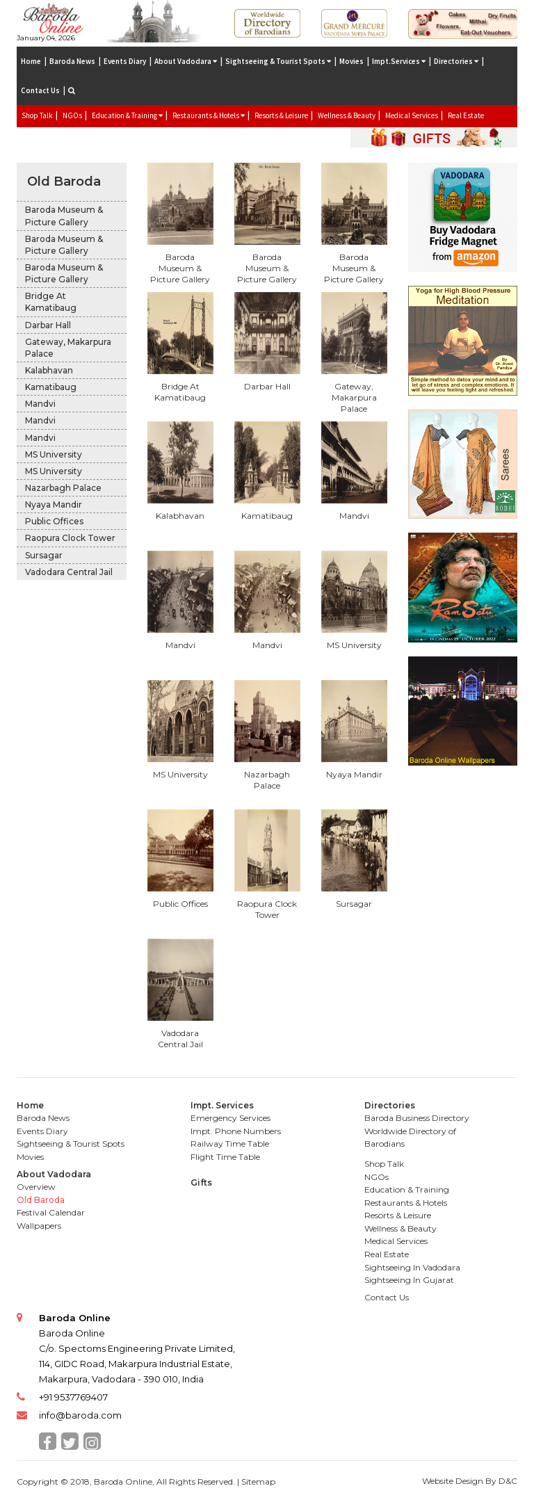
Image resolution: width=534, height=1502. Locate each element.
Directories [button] (456, 61)
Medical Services (411, 115)
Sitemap (258, 1481)
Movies (351, 61)
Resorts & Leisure (281, 115)
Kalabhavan (49, 370)
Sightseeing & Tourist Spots (70, 1143)
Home (31, 61)
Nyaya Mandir (53, 504)
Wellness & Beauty (346, 115)
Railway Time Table (230, 1143)
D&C (508, 1481)
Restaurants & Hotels (405, 1202)
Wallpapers (39, 1225)
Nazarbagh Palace (63, 488)
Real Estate (466, 115)
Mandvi (40, 403)
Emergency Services (230, 1118)
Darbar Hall (48, 325)
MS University (53, 454)
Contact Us (40, 90)
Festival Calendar (51, 1212)
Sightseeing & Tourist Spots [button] (278, 61)
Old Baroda (64, 181)
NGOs (72, 115)
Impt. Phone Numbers (236, 1131)
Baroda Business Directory (416, 1118)
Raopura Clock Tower (70, 538)
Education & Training (406, 1189)
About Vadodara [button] (185, 61)
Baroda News (72, 61)
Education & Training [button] (127, 115)
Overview (36, 1186)
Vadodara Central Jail (69, 572)
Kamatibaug (50, 387)
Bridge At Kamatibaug (50, 302)
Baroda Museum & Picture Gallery (64, 215)
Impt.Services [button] (399, 61)
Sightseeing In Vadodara (412, 1267)
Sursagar (44, 555)
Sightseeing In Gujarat (409, 1280)
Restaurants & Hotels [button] (208, 115)
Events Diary (125, 61)
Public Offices (54, 521)
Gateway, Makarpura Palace (68, 348)
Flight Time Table (225, 1157)
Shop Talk (37, 115)
